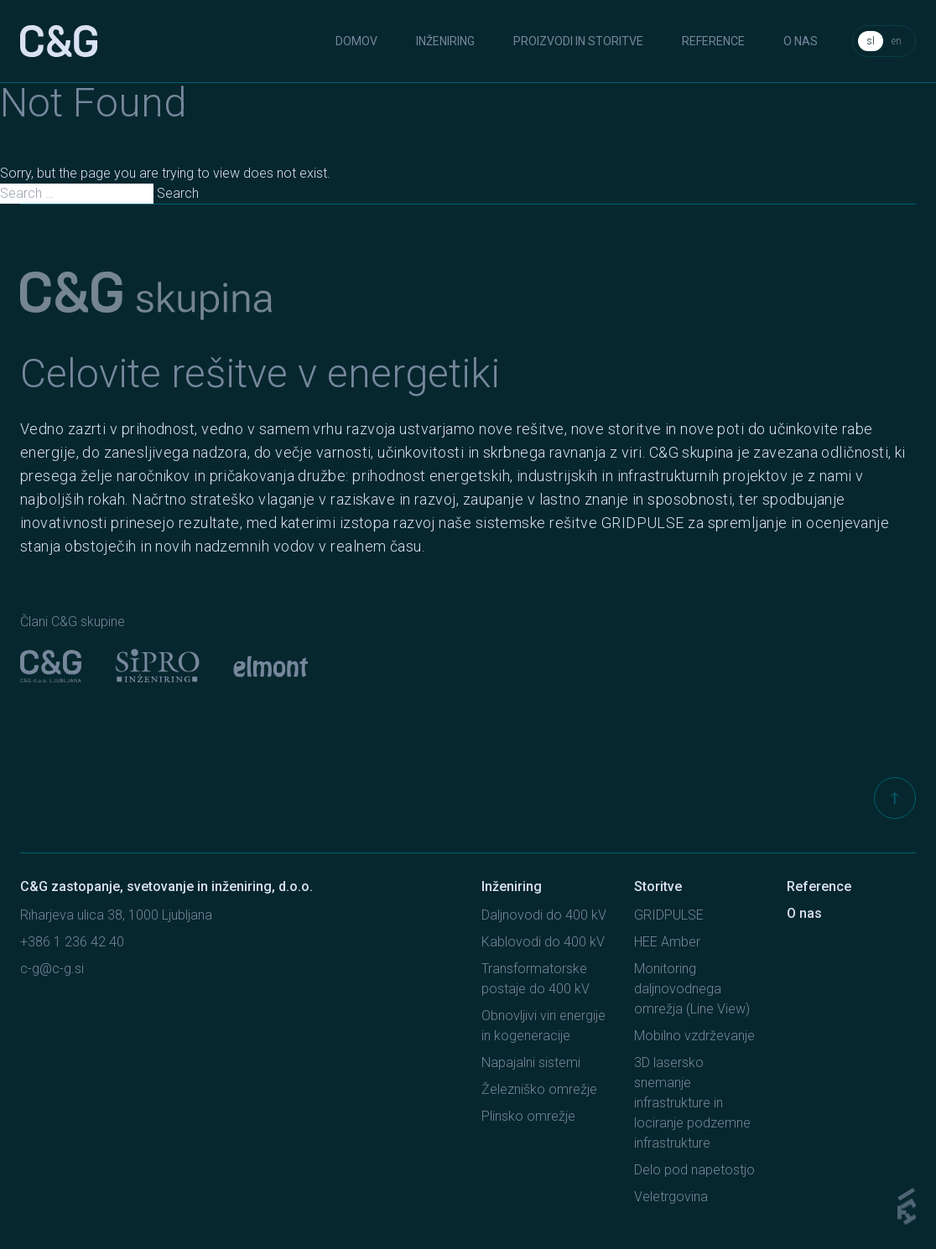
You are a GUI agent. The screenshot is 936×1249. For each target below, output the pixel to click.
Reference (713, 41)
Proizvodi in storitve (578, 41)
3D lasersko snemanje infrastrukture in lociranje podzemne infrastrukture (692, 1103)
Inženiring (445, 41)
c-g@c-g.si (52, 969)
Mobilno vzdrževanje (694, 1036)
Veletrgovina (671, 1197)
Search (178, 193)
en (897, 41)
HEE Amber (667, 942)
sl (870, 41)
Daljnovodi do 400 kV (543, 915)
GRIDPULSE (669, 915)
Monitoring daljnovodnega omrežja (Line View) (692, 989)
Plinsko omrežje (528, 1116)
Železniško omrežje (539, 1089)
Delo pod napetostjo (694, 1170)
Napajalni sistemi (530, 1062)
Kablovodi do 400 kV (543, 942)
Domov (356, 41)
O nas (800, 41)
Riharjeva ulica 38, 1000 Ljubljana (116, 915)
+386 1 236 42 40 (72, 942)
